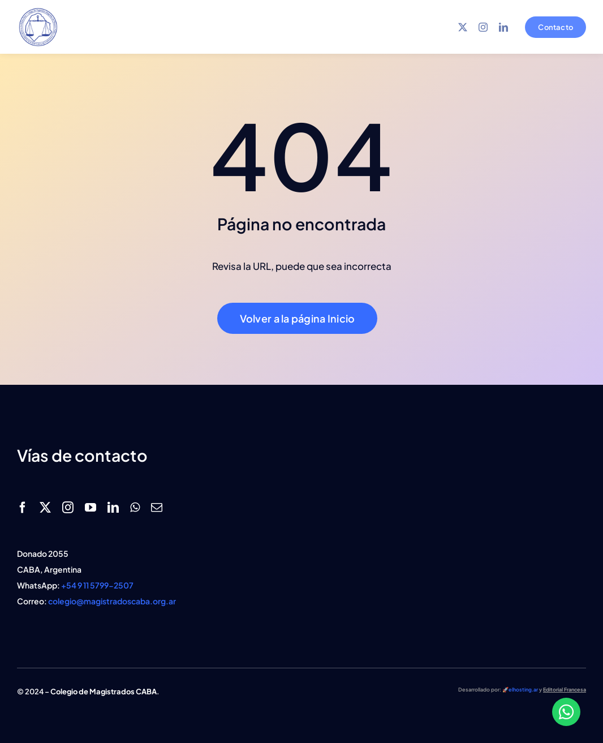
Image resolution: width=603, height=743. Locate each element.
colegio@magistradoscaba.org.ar (112, 601)
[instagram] (483, 27)
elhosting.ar (523, 689)
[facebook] (22, 507)
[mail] (156, 507)
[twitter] (462, 27)
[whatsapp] (135, 507)
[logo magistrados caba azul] (38, 10)
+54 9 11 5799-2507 (97, 585)
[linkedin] (503, 27)
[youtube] (90, 507)
